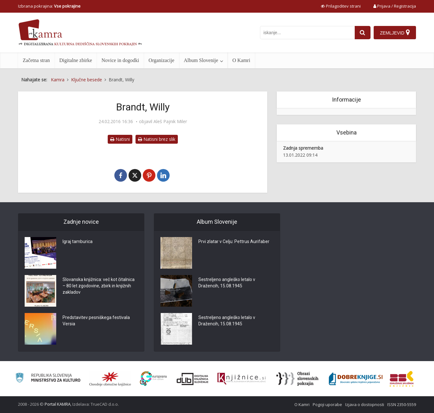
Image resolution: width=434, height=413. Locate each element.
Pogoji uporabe (327, 404)
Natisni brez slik (156, 139)
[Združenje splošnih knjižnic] (401, 379)
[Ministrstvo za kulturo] (48, 378)
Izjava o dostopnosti (364, 404)
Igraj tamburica (78, 241)
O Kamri (241, 60)
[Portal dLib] (192, 379)
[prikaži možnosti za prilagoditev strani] (341, 6)
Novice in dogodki (120, 60)
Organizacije (161, 60)
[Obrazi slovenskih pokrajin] (297, 379)
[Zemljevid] (395, 32)
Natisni (120, 139)
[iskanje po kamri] (307, 32)
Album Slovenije (201, 60)
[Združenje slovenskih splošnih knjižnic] (241, 378)
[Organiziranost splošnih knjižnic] (110, 379)
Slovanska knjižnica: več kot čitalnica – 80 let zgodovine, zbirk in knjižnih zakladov (99, 286)
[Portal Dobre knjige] (356, 378)
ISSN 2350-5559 (401, 404)
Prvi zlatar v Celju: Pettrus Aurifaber (233, 241)
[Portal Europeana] (153, 379)
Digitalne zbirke (75, 60)
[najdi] (363, 32)
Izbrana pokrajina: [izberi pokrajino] (49, 6)
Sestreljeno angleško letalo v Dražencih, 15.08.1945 (226, 283)
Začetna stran (36, 60)
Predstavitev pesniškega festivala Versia (96, 321)
